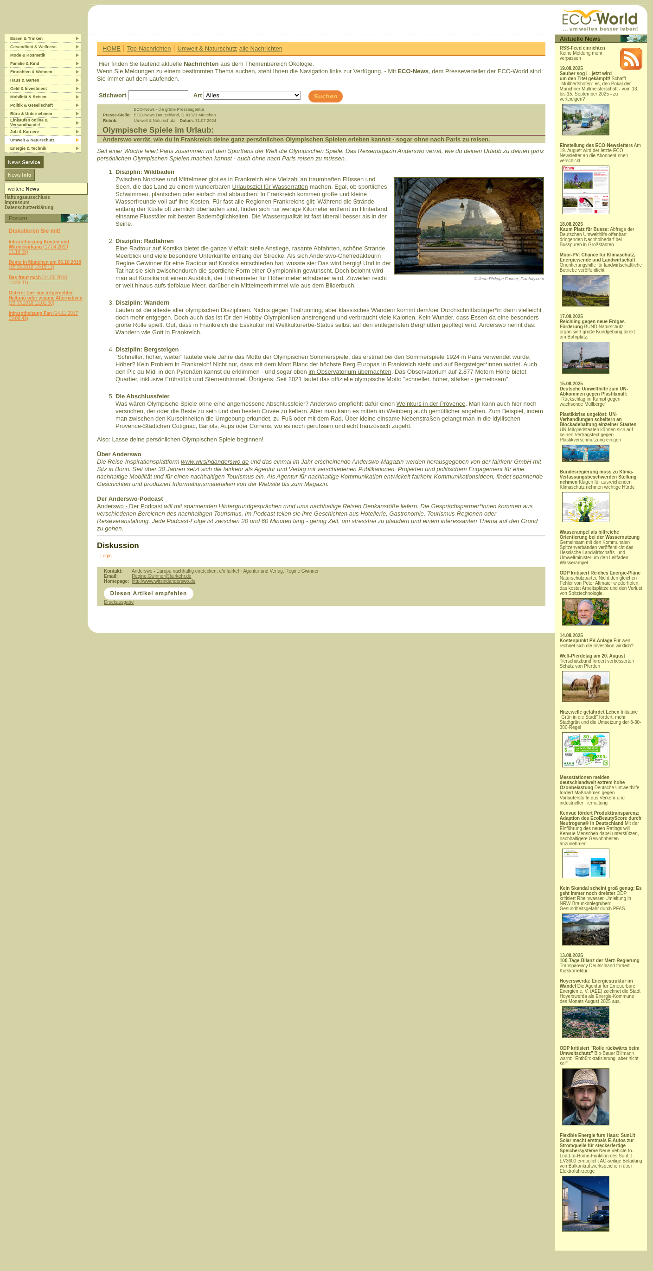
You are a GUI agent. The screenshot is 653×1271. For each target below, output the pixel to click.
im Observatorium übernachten (349, 371)
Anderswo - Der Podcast (129, 506)
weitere (23, 189)
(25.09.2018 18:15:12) (45, 265)
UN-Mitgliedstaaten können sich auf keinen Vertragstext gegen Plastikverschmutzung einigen (598, 437)
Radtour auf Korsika (156, 248)
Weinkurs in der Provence (431, 403)
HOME (111, 48)
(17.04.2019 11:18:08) (39, 247)
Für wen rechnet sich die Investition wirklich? (597, 643)
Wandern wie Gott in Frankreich (157, 332)
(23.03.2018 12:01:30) (46, 298)
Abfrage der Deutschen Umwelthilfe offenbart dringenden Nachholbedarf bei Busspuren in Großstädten (597, 237)
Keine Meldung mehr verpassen (582, 53)
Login (105, 555)
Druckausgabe (119, 602)
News (24, 162)
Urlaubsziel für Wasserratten (270, 186)
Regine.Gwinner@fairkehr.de (162, 576)
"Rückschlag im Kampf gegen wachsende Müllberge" (594, 396)
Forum (18, 218)
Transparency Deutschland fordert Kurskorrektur (600, 965)
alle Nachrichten (260, 48)
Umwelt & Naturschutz (207, 48)
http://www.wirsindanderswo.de (163, 581)
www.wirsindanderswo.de (215, 461)
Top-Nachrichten (149, 48)
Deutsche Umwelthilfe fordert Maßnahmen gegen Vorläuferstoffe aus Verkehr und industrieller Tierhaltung (600, 790)
